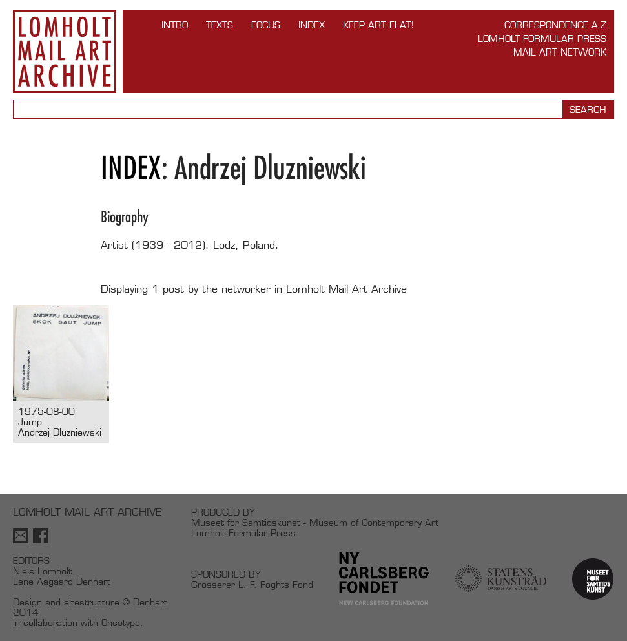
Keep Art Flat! (378, 24)
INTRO (174, 24)
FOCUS (265, 24)
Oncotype (120, 622)
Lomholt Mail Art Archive (64, 51)
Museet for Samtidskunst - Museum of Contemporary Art (314, 522)
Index (311, 24)
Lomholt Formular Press (542, 38)
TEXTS (219, 24)
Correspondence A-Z (555, 24)
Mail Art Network (559, 52)
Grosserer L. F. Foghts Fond (252, 584)
